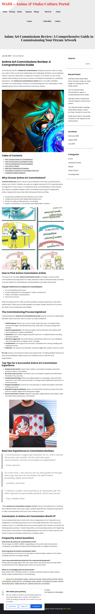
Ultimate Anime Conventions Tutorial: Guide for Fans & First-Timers (79, 101)
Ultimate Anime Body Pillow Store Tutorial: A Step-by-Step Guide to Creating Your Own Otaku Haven (79, 82)
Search (71, 58)
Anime (19, 12)
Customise (12, 606)
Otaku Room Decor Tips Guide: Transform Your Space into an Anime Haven (79, 118)
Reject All (24, 606)
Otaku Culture (57, 16)
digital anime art (21, 583)
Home (5, 12)
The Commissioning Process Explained (19, 164)
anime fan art (17, 581)
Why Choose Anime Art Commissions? (19, 159)
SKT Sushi (67, 609)
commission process (49, 581)
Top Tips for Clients (12, 166)
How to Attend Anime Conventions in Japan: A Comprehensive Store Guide (78, 92)
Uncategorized (73, 174)
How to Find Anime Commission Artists (19, 162)
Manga (36, 12)
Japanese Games (28, 16)
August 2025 (72, 140)
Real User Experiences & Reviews (17, 168)
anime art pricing (35, 579)
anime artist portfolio (50, 579)
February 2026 (73, 136)
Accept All (36, 606)
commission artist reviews (32, 581)
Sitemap (12, 12)
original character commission (39, 583)
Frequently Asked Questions (15, 173)
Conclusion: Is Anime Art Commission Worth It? (22, 171)
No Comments (18, 56)
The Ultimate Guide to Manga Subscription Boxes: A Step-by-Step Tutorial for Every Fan (79, 109)
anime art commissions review (17, 579)
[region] (24, 599)
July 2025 (71, 144)
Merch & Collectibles (47, 16)
